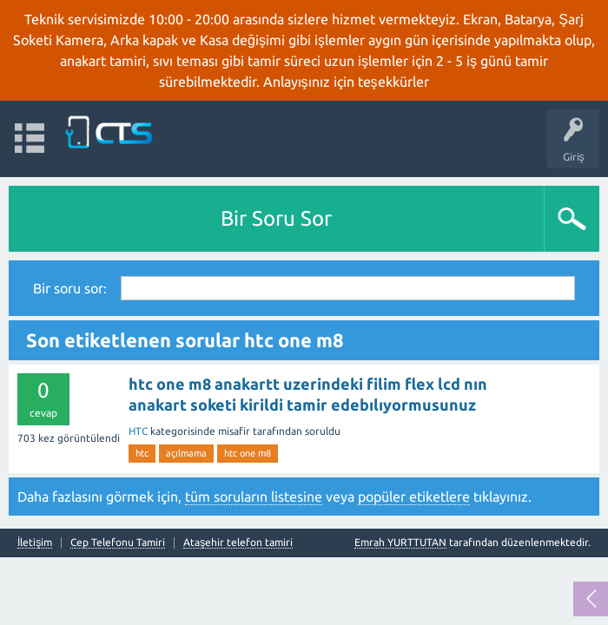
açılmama (186, 453)
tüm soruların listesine (253, 496)
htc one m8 (247, 453)
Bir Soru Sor (276, 218)
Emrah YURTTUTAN (400, 542)
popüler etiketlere (414, 496)
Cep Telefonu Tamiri (117, 542)
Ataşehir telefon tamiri (238, 542)
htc (142, 453)
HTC (138, 431)
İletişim (34, 542)
